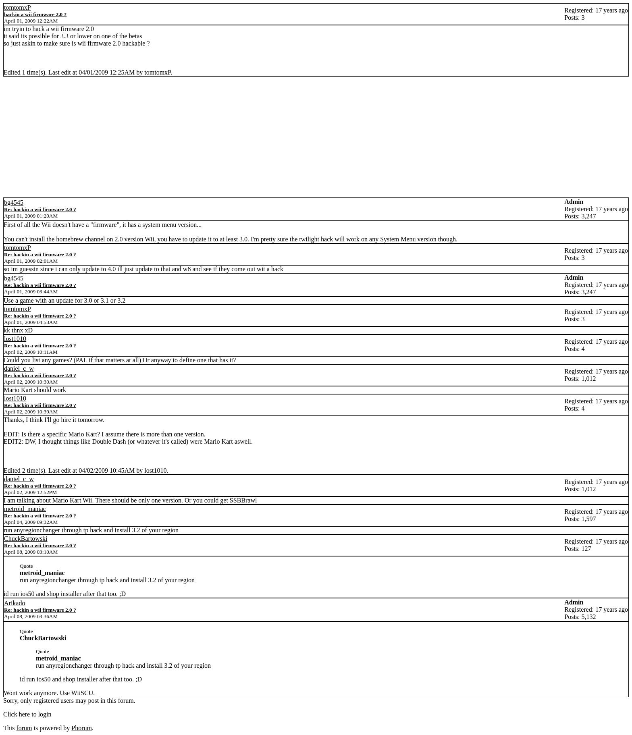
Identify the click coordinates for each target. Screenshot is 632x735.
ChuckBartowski (26, 538)
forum (24, 728)
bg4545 (13, 202)
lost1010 (15, 338)
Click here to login (27, 714)
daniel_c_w (19, 368)
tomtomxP (17, 7)
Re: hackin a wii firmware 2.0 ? (40, 209)
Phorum (81, 728)
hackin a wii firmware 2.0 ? (35, 14)
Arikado (14, 603)
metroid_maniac (25, 508)
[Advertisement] (316, 137)
